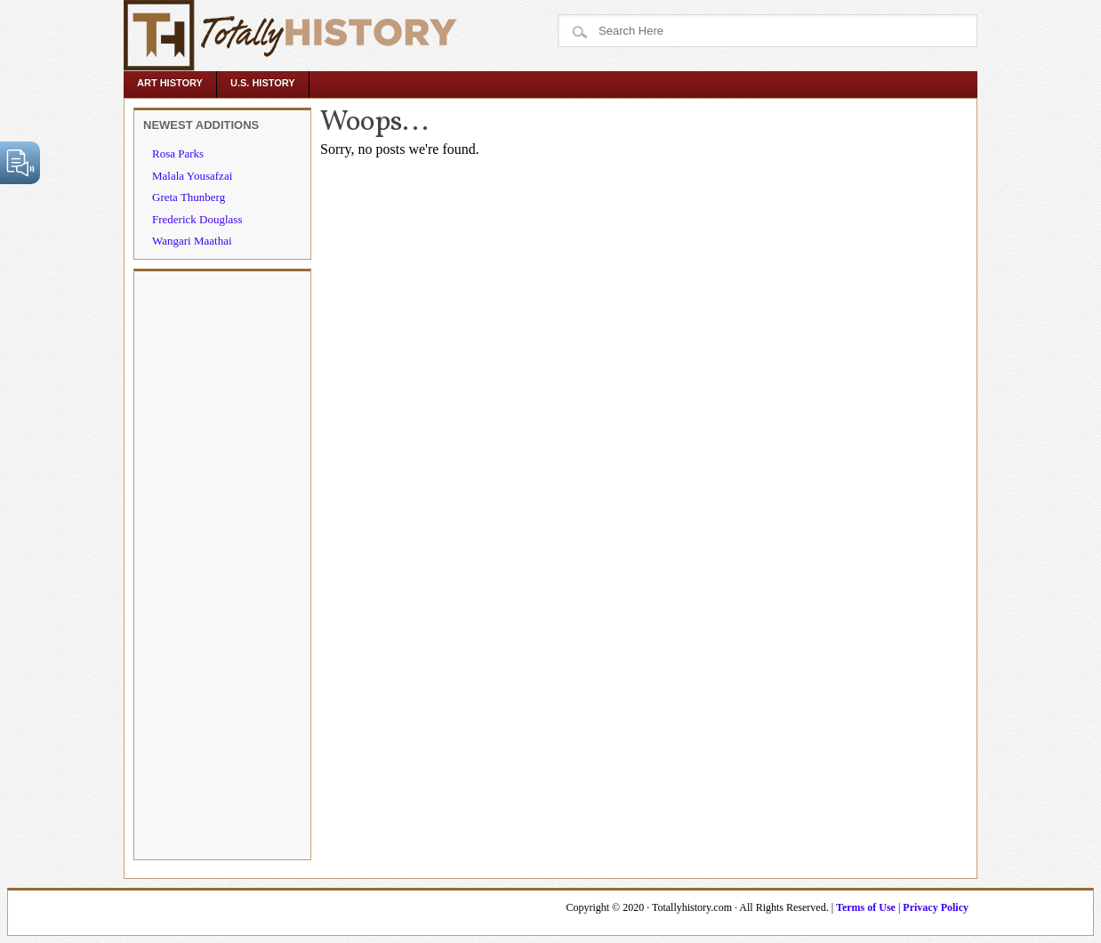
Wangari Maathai (192, 240)
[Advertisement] (222, 564)
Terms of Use (866, 907)
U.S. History (262, 82)
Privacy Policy (935, 907)
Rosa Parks (178, 153)
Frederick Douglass (197, 219)
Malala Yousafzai (192, 175)
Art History (170, 82)
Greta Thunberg (188, 197)
